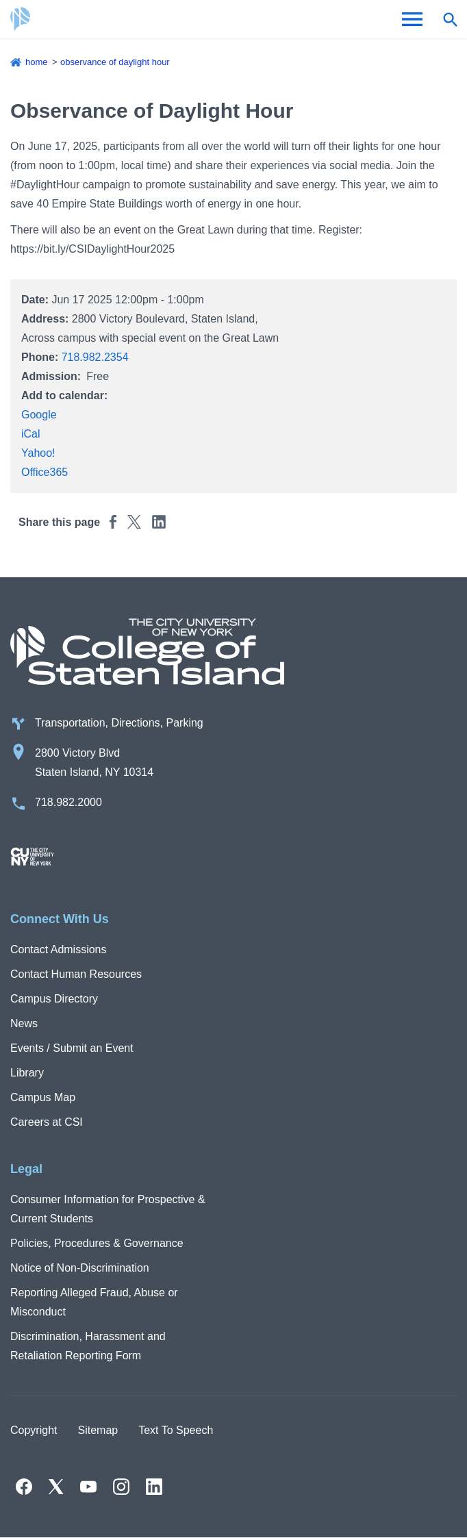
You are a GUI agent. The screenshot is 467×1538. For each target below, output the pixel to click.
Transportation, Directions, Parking (119, 723)
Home (36, 62)
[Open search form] (450, 19)
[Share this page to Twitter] (134, 521)
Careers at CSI (46, 1122)
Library (27, 1073)
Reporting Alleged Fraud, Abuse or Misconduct (94, 1302)
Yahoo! (38, 453)
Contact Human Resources (76, 974)
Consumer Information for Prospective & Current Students (107, 1209)
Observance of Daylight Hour (115, 62)
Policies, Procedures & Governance (97, 1243)
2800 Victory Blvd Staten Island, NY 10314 (94, 762)
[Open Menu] (412, 19)
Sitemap (97, 1430)
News (24, 1023)
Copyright (33, 1430)
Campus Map (42, 1097)
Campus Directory (54, 999)
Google (39, 414)
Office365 (44, 472)
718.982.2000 (68, 802)
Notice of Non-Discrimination (79, 1268)
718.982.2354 (95, 357)
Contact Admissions (58, 949)
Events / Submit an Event (72, 1048)
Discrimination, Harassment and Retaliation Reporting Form (88, 1346)
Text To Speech (175, 1430)
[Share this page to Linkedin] (159, 521)
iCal (30, 434)
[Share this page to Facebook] (113, 521)
